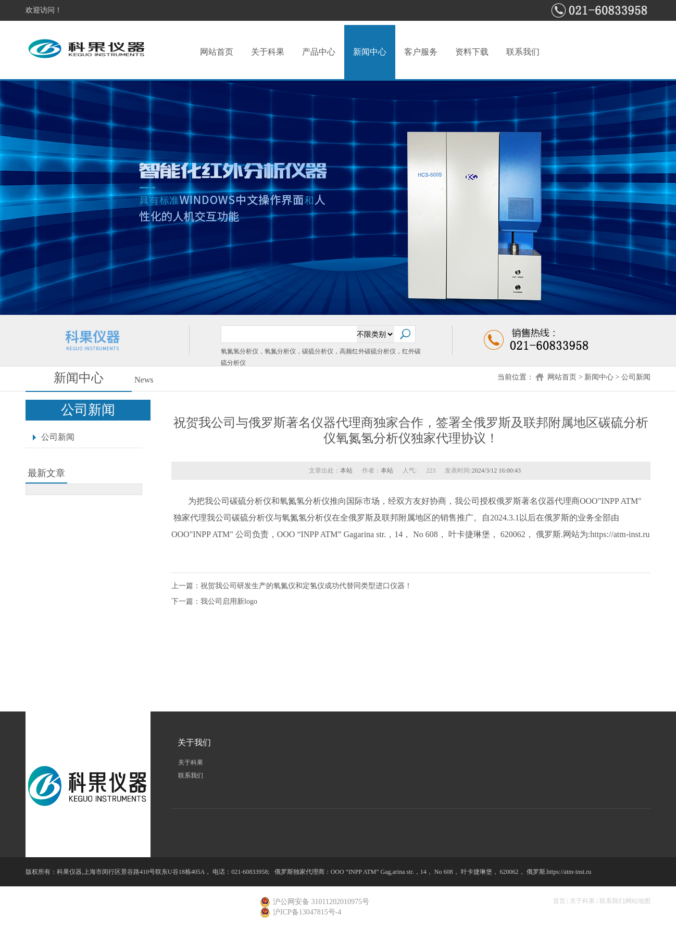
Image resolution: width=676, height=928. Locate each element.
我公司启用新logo (229, 601)
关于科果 (267, 51)
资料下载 (472, 51)
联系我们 (523, 51)
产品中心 (318, 51)
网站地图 (637, 901)
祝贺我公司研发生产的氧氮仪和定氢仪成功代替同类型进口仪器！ (306, 586)
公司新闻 (635, 377)
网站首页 (216, 51)
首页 (559, 901)
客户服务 (420, 51)
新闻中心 (369, 51)
